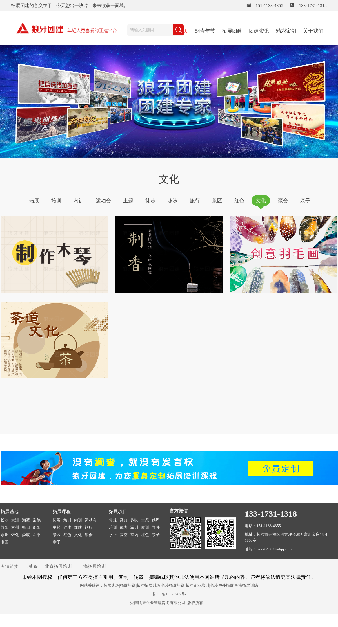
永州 (4, 535)
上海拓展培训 (92, 566)
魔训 (145, 527)
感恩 (156, 520)
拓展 (34, 200)
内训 (79, 200)
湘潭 (26, 520)
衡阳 (26, 527)
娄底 (26, 535)
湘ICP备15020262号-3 (170, 594)
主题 (128, 200)
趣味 (173, 200)
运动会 (103, 200)
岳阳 (37, 535)
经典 (124, 520)
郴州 (15, 527)
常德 (37, 520)
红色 (239, 200)
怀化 (15, 535)
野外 (156, 527)
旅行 (195, 200)
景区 (217, 200)
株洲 (15, 520)
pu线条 (31, 566)
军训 (134, 527)
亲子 (305, 200)
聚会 (283, 200)
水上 (113, 535)
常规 (113, 520)
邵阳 (37, 527)
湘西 (4, 542)
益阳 (4, 527)
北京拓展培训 (58, 566)
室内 (134, 535)
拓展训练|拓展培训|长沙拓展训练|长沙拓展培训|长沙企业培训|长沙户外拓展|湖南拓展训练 (181, 585)
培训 (56, 200)
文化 (261, 200)
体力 (124, 527)
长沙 (4, 520)
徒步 (150, 200)
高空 (124, 535)
